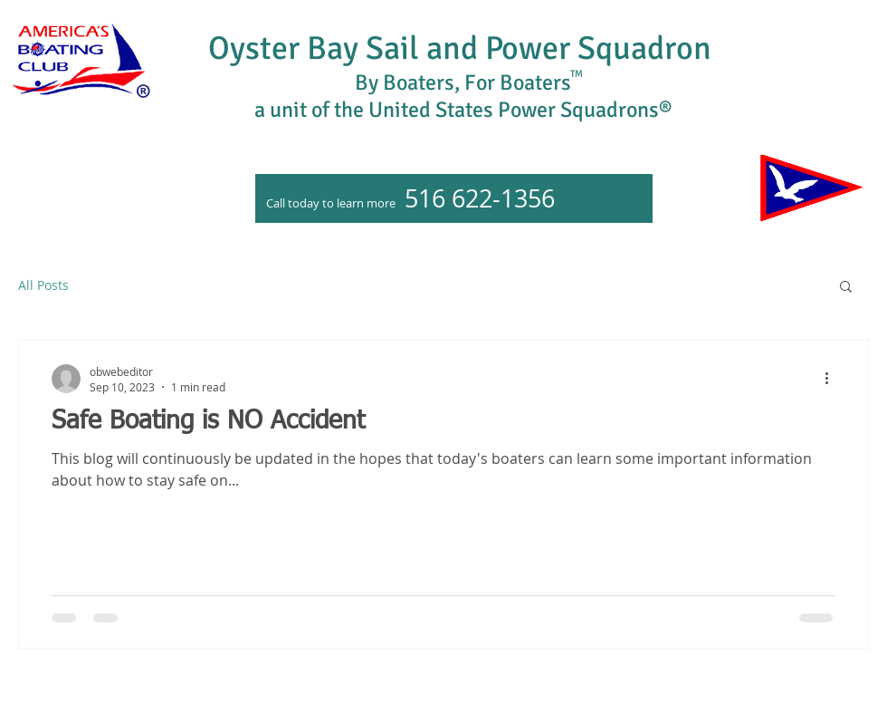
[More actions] (833, 379)
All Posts (43, 285)
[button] (845, 287)
